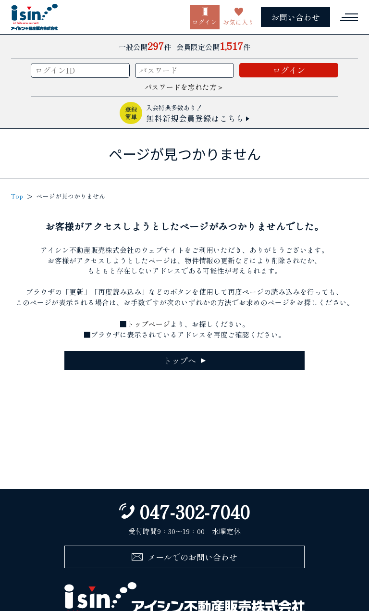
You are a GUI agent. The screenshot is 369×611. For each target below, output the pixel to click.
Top (17, 196)
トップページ (148, 324)
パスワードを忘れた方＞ (184, 87)
